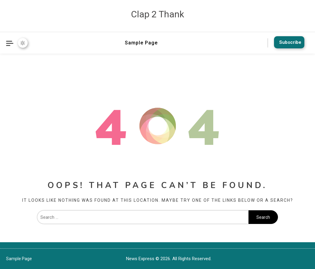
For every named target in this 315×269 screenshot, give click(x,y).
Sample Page (141, 43)
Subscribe (288, 42)
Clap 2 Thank (157, 14)
